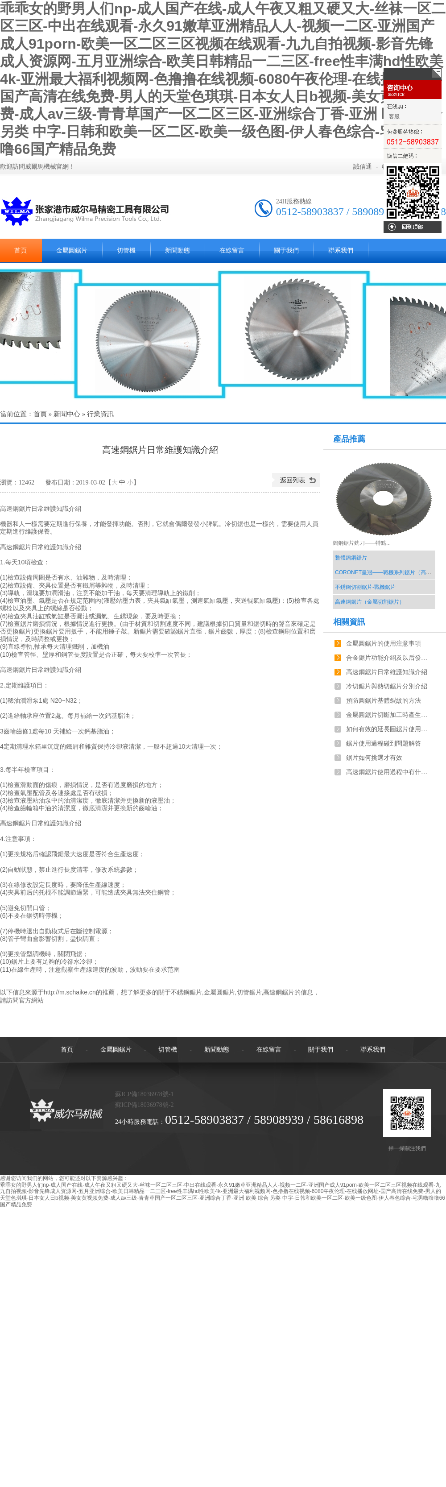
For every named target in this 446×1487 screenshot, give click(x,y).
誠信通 (362, 166)
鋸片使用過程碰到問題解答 (383, 743)
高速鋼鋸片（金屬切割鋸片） (370, 602)
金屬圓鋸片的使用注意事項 (383, 643)
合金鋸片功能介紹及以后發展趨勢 (388, 657)
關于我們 (286, 250)
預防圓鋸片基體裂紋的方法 (383, 700)
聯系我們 (340, 250)
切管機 (126, 250)
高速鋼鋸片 (278, 992)
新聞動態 (177, 250)
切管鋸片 (249, 992)
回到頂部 (413, 227)
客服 (394, 116)
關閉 (413, 74)
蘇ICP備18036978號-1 (144, 1094)
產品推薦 (349, 439)
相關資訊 (349, 621)
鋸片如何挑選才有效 (374, 757)
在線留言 (231, 250)
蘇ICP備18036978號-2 (144, 1105)
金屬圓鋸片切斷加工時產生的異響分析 (388, 715)
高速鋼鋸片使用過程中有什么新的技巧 (388, 772)
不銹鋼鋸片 (186, 992)
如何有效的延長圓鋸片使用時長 (388, 729)
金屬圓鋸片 (71, 250)
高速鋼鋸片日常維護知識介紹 (386, 672)
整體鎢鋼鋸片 (351, 558)
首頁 (40, 414)
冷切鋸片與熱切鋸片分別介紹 (386, 686)
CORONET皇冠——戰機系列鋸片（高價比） (388, 572)
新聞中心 (67, 414)
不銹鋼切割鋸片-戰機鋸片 (365, 587)
